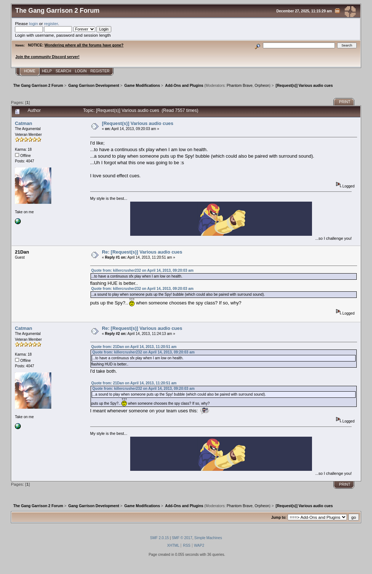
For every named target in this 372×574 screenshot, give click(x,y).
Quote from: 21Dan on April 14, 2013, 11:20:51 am (134, 347)
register (51, 23)
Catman (23, 123)
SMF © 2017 (182, 538)
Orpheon (262, 86)
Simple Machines (208, 538)
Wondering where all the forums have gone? (83, 45)
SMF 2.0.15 (159, 538)
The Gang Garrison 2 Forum (57, 10)
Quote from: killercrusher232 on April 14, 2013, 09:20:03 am (142, 270)
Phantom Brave (239, 86)
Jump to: (279, 518)
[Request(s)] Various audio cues (137, 123)
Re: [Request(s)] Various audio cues (142, 252)
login (33, 23)
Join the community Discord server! (47, 57)
